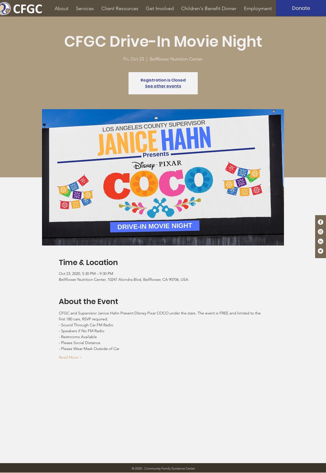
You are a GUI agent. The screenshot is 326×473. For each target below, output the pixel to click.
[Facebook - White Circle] (320, 222)
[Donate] (301, 8)
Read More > (70, 357)
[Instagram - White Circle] (320, 231)
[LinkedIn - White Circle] (320, 241)
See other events (163, 86)
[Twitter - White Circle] (320, 251)
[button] (61, 8)
